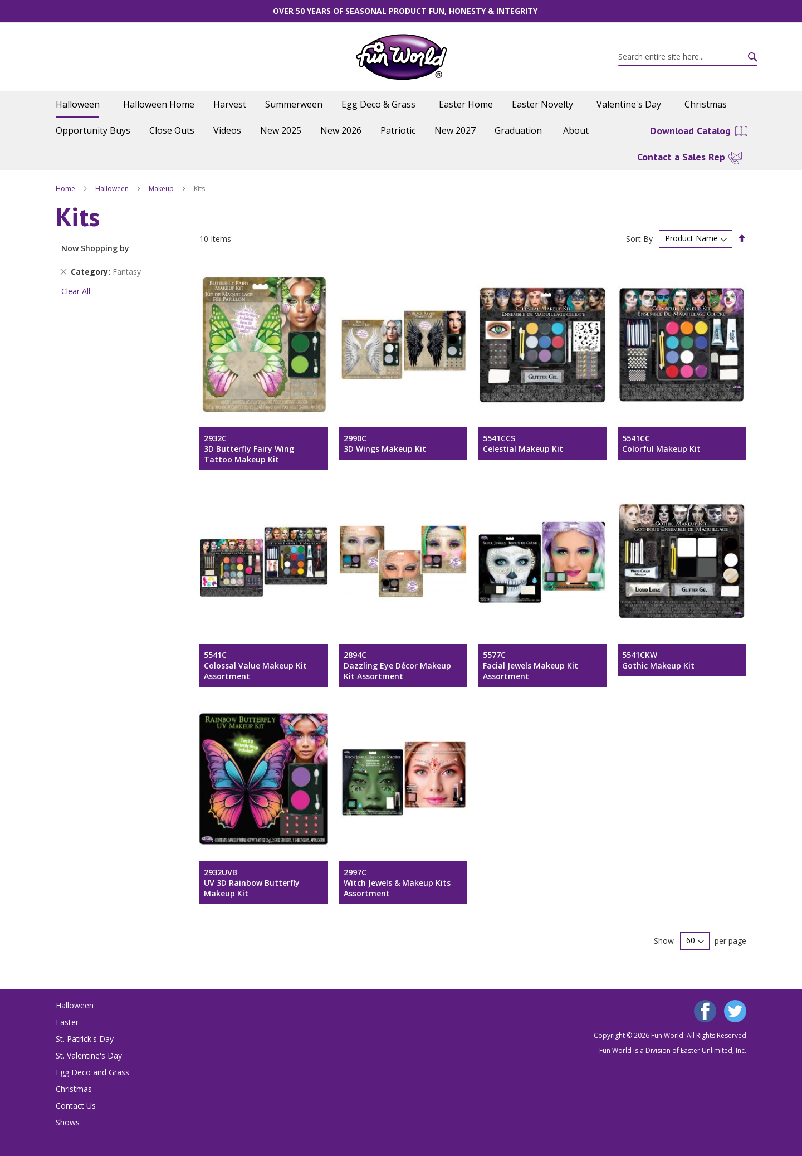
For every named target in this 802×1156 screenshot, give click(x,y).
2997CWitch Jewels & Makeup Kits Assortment (397, 883)
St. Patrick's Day (85, 1038)
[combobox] (687, 57)
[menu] (401, 117)
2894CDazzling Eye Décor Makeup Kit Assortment (397, 665)
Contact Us (76, 1105)
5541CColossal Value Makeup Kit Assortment (255, 665)
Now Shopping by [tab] (95, 248)
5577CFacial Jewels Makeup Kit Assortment (530, 665)
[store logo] (401, 57)
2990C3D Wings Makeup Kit (385, 443)
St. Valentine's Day (89, 1055)
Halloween (112, 188)
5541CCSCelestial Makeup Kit (523, 443)
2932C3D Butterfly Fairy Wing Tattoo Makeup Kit (249, 449)
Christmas (74, 1089)
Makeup (162, 188)
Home (66, 188)
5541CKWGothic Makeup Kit (658, 660)
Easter (67, 1022)
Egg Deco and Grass (92, 1072)
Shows (68, 1122)
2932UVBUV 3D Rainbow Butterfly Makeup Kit (252, 883)
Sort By (639, 238)
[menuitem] (80, 104)
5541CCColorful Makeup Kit (661, 443)
